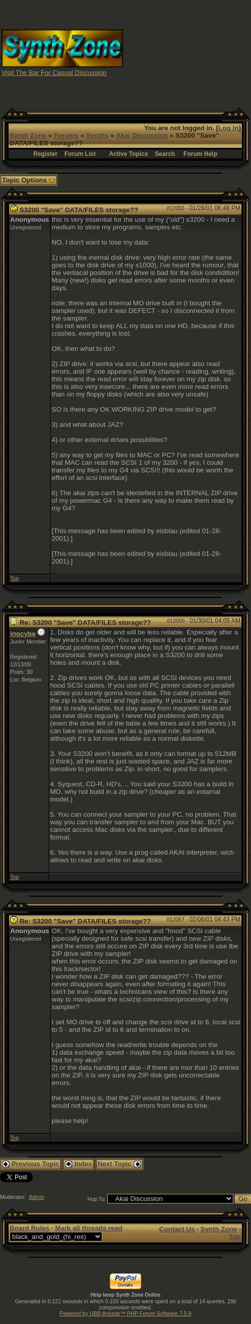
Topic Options (28, 180)
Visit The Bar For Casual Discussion (54, 72)
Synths (97, 135)
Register (45, 153)
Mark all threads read (88, 1228)
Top (14, 578)
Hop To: (97, 1199)
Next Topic (119, 1164)
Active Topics (128, 153)
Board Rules (30, 1228)
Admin (36, 1197)
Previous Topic (30, 1164)
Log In (229, 128)
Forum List (80, 153)
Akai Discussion (142, 135)
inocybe (22, 633)
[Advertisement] (187, 52)
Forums (66, 135)
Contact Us (177, 1229)
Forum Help (201, 153)
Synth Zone (28, 135)
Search (165, 153)
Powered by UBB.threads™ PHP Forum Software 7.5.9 (125, 1313)
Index (78, 1164)
